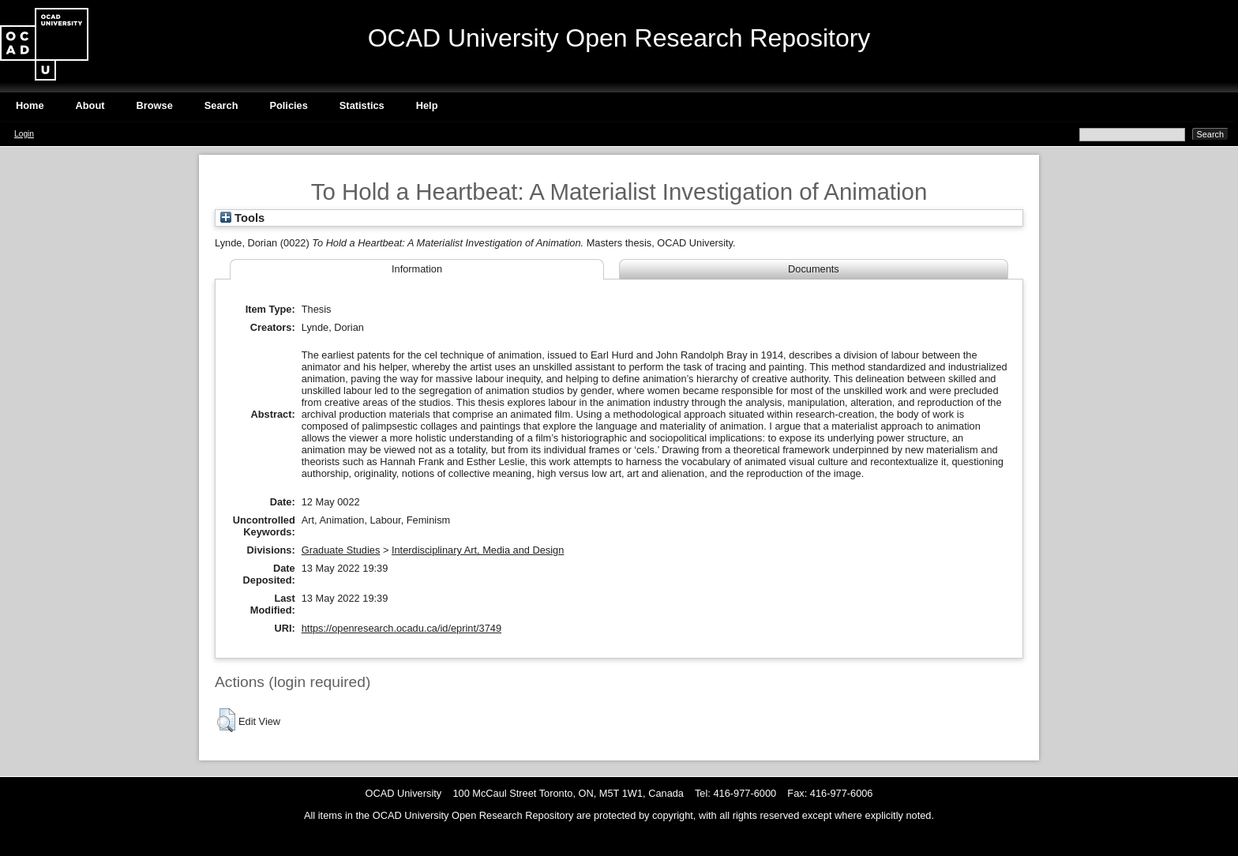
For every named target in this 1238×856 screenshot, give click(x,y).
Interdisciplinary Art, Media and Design (478, 550)
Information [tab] (417, 269)
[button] (226, 720)
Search (221, 105)
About (90, 105)
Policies (288, 105)
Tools (242, 218)
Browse (155, 105)
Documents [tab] (813, 269)
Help (427, 105)
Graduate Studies (341, 550)
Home (30, 105)
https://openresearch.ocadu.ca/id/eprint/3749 (401, 628)
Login (24, 134)
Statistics (362, 105)
